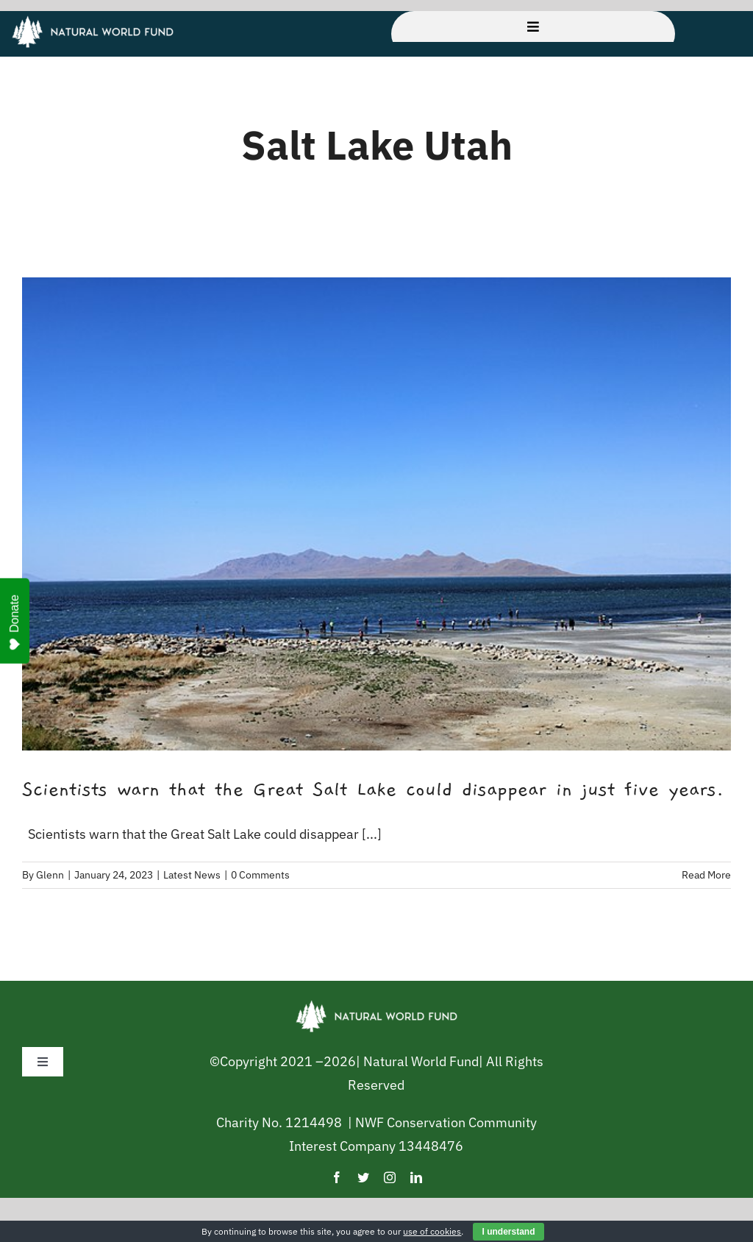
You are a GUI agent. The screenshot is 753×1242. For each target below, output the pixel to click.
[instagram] (390, 1177)
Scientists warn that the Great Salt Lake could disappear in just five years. (373, 789)
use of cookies (432, 1231)
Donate (14, 622)
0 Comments (260, 874)
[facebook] (337, 1177)
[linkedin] (416, 1177)
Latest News (192, 874)
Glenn (50, 874)
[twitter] (363, 1177)
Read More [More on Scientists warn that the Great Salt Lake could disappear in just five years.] (706, 874)
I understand (508, 1232)
